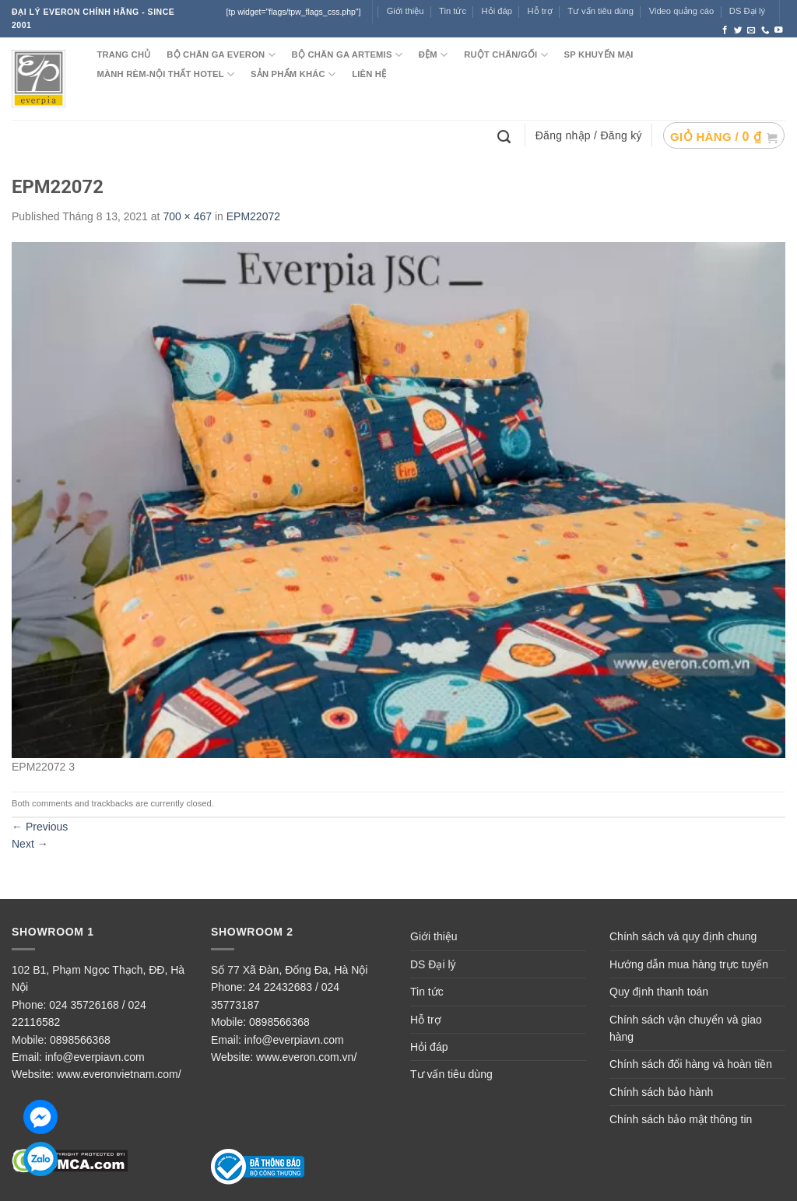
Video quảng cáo (681, 11)
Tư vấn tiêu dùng (600, 11)
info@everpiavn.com (95, 1057)
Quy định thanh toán (658, 991)
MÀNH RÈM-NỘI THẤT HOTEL (165, 74)
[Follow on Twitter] (738, 30)
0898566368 (80, 1040)
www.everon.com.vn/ (306, 1057)
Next (30, 844)
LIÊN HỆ (369, 74)
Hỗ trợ (540, 11)
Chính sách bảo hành (661, 1092)
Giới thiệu (405, 11)
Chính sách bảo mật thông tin (680, 1119)
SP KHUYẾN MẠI (599, 54)
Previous (40, 826)
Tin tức (452, 11)
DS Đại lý (747, 11)
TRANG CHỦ (123, 54)
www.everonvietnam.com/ (119, 1074)
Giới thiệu (434, 936)
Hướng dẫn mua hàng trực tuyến (688, 964)
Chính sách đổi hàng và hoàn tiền (690, 1064)
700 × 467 (187, 216)
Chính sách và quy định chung (683, 936)
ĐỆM (433, 54)
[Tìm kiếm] (505, 135)
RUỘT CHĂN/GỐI (506, 54)
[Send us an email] (751, 30)
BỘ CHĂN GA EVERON (221, 54)
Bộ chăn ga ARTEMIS (347, 54)
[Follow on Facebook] (725, 30)
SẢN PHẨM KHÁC (293, 74)
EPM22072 (253, 216)
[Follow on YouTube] (778, 30)
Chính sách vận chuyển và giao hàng (685, 1028)
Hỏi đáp (497, 11)
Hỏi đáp (429, 1047)
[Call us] (765, 30)
